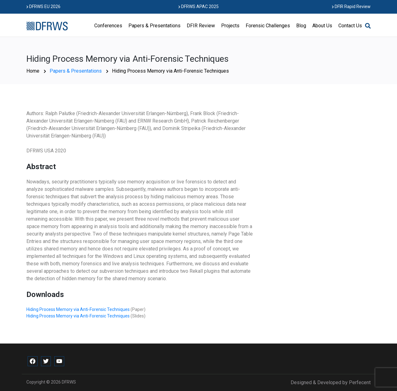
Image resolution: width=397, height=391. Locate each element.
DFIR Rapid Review (351, 6)
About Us (322, 26)
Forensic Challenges (268, 26)
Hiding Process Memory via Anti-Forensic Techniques (78, 309)
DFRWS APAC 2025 (198, 6)
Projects (230, 26)
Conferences (108, 26)
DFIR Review (201, 26)
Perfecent (360, 382)
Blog (301, 26)
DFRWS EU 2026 (43, 6)
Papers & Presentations (154, 26)
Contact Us (350, 26)
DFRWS (69, 382)
